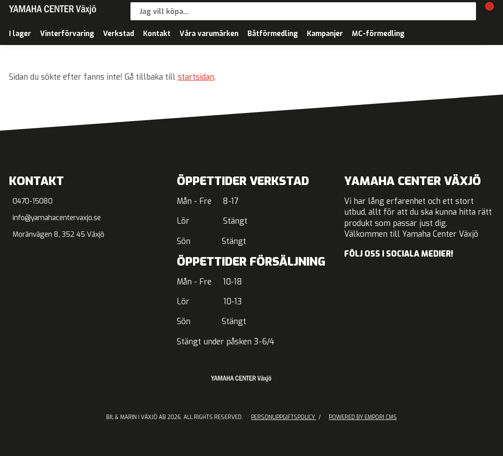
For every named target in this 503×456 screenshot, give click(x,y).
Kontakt (157, 33)
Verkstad (118, 33)
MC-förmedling (378, 33)
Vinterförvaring (67, 33)
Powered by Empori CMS (363, 417)
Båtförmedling (272, 33)
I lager (20, 33)
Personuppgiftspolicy (283, 417)
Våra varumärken (209, 33)
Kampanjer (325, 33)
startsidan (196, 77)
